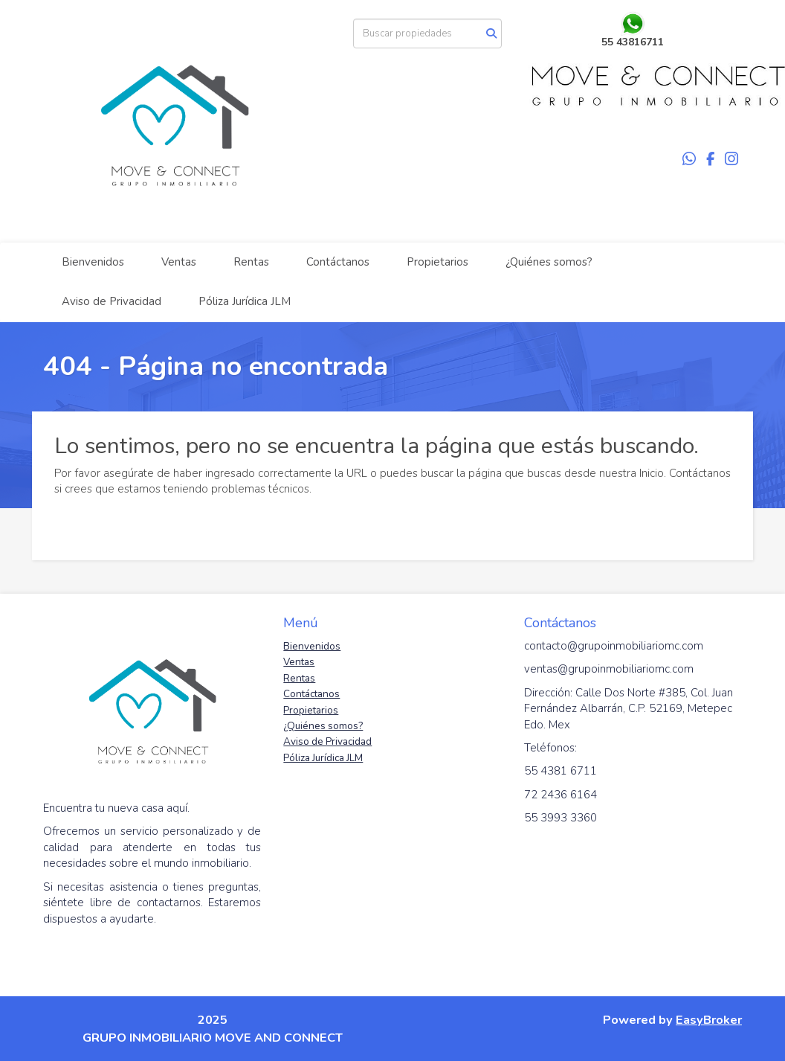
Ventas (178, 261)
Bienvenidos (93, 261)
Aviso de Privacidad (111, 301)
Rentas (251, 261)
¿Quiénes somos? (548, 261)
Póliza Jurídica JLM (244, 301)
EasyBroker (709, 1019)
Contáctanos (337, 261)
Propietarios (437, 261)
